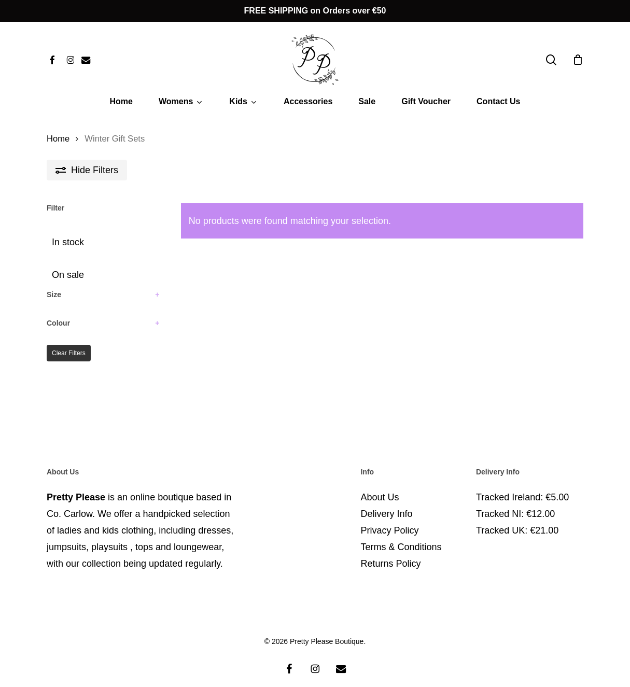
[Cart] (577, 59)
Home (58, 139)
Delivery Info (386, 501)
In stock (68, 242)
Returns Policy (390, 551)
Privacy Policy (389, 518)
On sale (68, 275)
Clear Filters (69, 353)
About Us (379, 485)
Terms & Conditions (400, 534)
